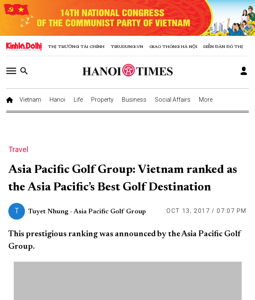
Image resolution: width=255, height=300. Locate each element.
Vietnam (30, 99)
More (206, 99)
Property (102, 99)
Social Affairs (173, 99)
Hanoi (57, 99)
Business (134, 99)
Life (78, 99)
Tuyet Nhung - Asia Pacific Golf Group (87, 211)
